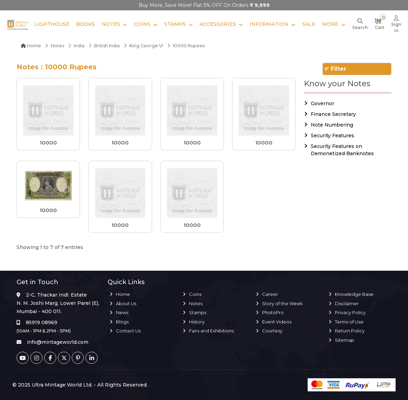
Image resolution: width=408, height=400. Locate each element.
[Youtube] (23, 358)
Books (85, 24)
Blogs (122, 321)
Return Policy (350, 330)
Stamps (175, 24)
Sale (308, 24)
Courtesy (272, 330)
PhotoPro (273, 312)
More (330, 24)
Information (269, 24)
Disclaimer (347, 303)
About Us (126, 303)
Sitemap (344, 340)
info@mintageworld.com (57, 342)
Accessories (218, 24)
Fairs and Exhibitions (211, 330)
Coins (142, 24)
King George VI (146, 45)
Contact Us (128, 330)
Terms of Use (349, 321)
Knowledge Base (354, 294)
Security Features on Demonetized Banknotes (342, 150)
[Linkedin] (92, 358)
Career (270, 294)
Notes (111, 24)
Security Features (332, 135)
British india (107, 45)
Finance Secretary (333, 114)
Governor (322, 103)
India (79, 45)
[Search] (360, 24)
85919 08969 (41, 322)
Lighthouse (51, 24)
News (122, 312)
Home (31, 45)
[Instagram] (36, 358)
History (197, 321)
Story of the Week (282, 303)
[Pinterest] (78, 358)
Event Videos (276, 321)
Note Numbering (332, 125)
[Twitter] (64, 358)
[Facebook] (50, 358)
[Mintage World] (18, 24)
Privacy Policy (350, 312)
